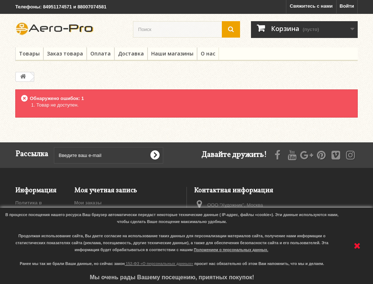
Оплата (100, 53)
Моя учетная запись (105, 190)
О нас (208, 53)
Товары (29, 53)
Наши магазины (172, 53)
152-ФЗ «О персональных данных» (159, 263)
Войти (346, 6)
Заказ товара (65, 53)
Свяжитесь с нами (311, 6)
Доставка (131, 53)
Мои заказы (88, 203)
